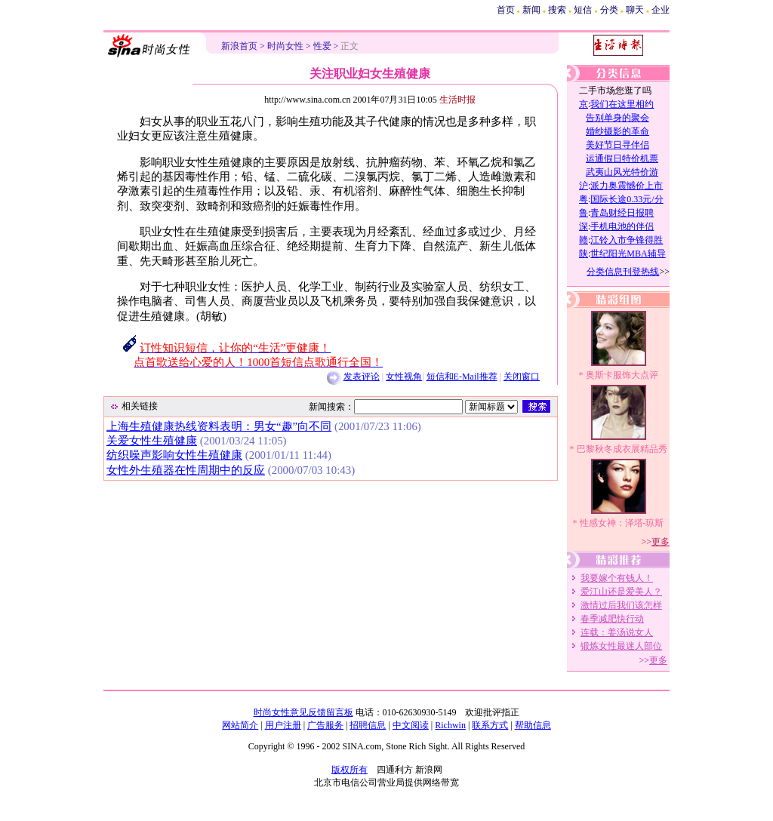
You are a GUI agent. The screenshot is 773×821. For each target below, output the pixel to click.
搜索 (557, 10)
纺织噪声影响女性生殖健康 (174, 455)
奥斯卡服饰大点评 (622, 375)
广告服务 (325, 725)
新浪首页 (239, 46)
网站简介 (240, 725)
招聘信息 (368, 725)
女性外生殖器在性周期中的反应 (185, 470)
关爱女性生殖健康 (151, 441)
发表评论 (361, 376)
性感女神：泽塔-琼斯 (622, 523)
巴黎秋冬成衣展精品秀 (622, 449)
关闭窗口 (522, 376)
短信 (583, 10)
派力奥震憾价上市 (626, 185)
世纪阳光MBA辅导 (627, 253)
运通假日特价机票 (622, 158)
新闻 (531, 10)
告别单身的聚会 (617, 117)
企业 (660, 10)
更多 (660, 542)
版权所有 (349, 769)
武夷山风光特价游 (622, 172)
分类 (609, 10)
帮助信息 (533, 725)
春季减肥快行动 (612, 618)
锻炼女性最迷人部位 (621, 646)
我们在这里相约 (622, 104)
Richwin (450, 725)
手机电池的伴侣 (622, 226)
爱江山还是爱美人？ (621, 591)
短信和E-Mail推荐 (462, 376)
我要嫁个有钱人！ (617, 578)
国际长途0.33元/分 (626, 199)
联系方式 (490, 725)
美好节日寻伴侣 (617, 145)
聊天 (635, 10)
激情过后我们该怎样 (621, 605)
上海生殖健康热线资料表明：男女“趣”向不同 (218, 426)
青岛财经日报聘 (622, 213)
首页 (506, 10)
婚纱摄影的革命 (617, 131)
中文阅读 (411, 725)
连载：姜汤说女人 (617, 632)
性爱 (322, 46)
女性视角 (404, 376)
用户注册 (283, 725)
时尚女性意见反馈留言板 (303, 712)
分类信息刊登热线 (623, 271)
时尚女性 (285, 46)
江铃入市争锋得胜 (626, 240)
